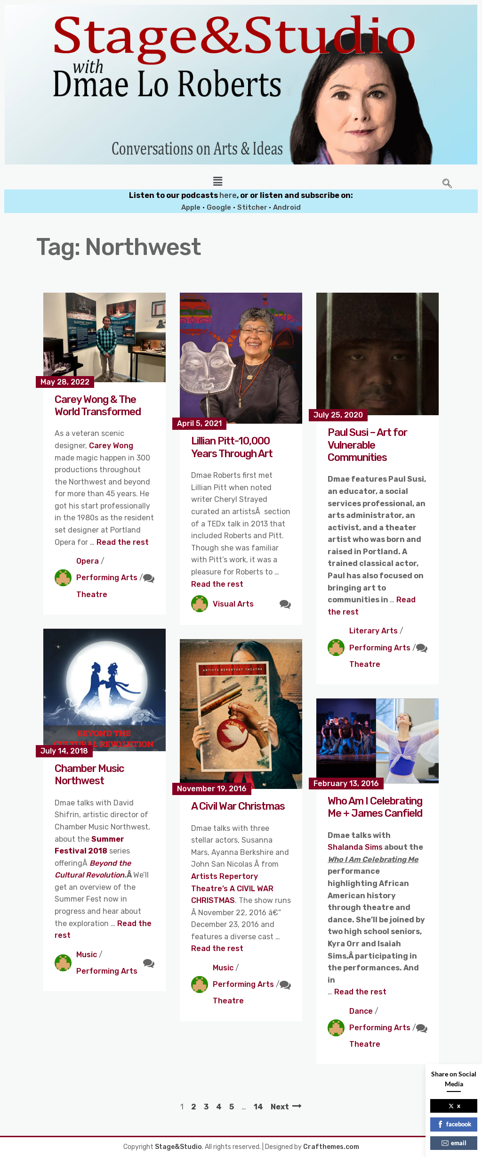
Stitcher (253, 207)
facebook (454, 1124)
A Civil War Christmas (238, 806)
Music (86, 954)
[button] (217, 181)
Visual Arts (233, 603)
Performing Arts (106, 577)
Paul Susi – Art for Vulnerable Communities (367, 445)
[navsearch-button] (447, 184)
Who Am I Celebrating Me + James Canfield (375, 807)
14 (258, 1106)
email (454, 1143)
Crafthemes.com (331, 1147)
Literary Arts (373, 630)
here (228, 195)
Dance (361, 1011)
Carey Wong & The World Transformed (98, 405)
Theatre (91, 594)
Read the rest (122, 542)
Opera (87, 561)
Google (219, 207)
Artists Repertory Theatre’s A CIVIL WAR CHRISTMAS (232, 888)
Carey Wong (111, 445)
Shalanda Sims (355, 847)
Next (280, 1106)
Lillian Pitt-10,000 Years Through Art (232, 447)
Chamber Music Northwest (89, 774)
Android (287, 207)
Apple (191, 207)
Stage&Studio (178, 1147)
